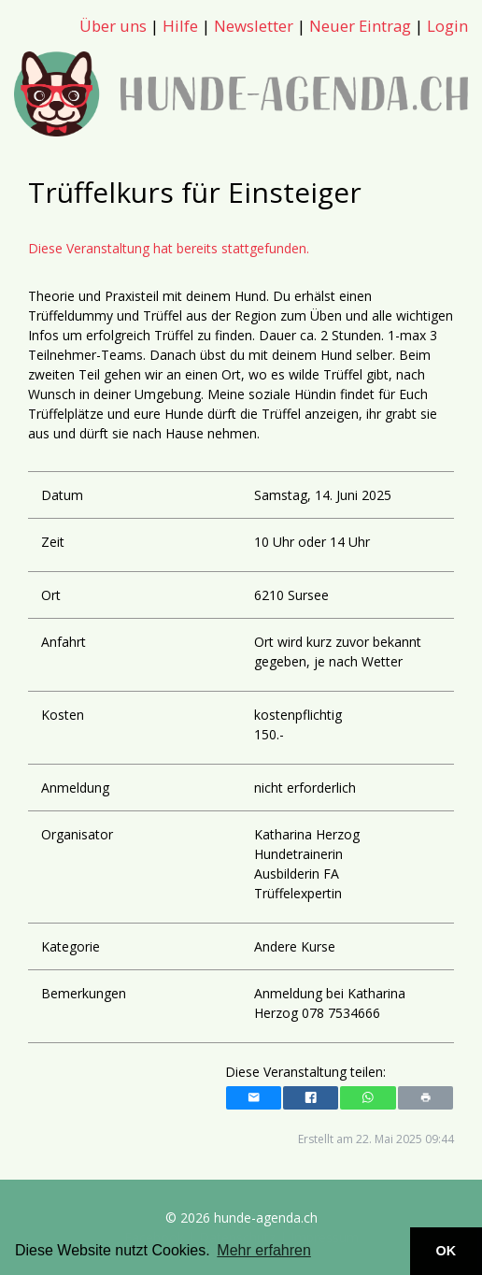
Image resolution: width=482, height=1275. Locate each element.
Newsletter (253, 25)
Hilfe (180, 25)
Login (447, 25)
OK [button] (446, 1250)
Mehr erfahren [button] (264, 1250)
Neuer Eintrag (360, 25)
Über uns (113, 25)
